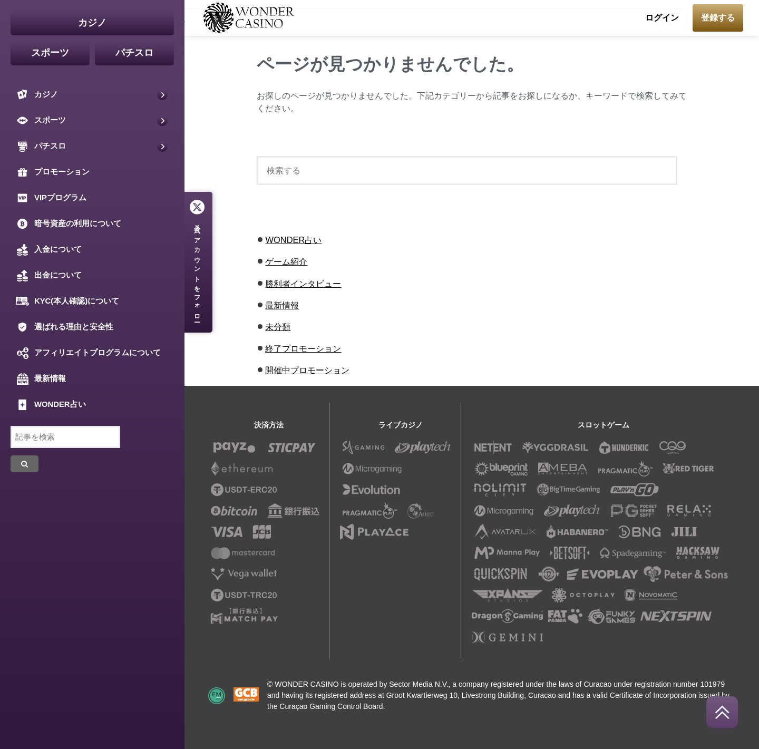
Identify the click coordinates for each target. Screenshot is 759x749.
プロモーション (53, 172)
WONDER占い (293, 240)
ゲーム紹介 (286, 261)
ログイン (662, 17)
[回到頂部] (722, 712)
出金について (49, 275)
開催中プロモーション (307, 370)
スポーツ (50, 52)
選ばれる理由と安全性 (64, 327)
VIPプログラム (51, 198)
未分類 (277, 327)
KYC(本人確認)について (67, 301)
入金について (49, 249)
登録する (718, 17)
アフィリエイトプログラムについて (88, 352)
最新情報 (282, 305)
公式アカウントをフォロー (197, 270)
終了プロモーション (303, 348)
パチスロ (134, 52)
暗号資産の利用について (68, 223)
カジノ (92, 22)
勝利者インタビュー (303, 283)
